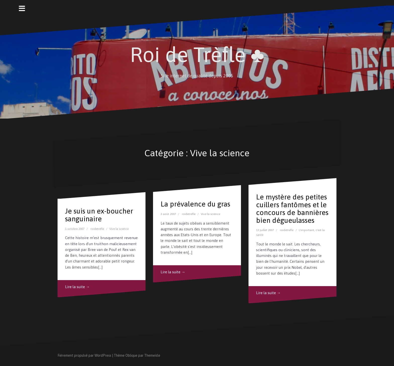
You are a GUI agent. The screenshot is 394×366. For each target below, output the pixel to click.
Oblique (131, 355)
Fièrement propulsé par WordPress (84, 355)
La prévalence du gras (195, 204)
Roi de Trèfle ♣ (197, 54)
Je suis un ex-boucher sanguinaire (99, 215)
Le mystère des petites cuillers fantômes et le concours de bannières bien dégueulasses (292, 208)
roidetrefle (97, 229)
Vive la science (119, 229)
